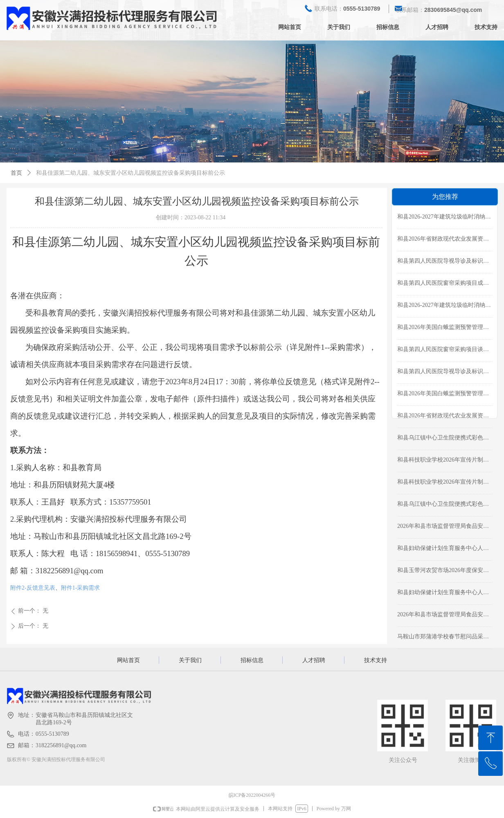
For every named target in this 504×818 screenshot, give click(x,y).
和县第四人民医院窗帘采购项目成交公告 (443, 284)
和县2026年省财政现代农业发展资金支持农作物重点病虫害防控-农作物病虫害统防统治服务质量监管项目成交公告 (444, 240)
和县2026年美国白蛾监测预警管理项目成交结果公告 (443, 328)
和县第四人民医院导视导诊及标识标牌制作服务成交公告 (443, 262)
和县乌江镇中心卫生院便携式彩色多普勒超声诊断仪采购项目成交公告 (443, 439)
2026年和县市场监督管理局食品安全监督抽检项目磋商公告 (443, 615)
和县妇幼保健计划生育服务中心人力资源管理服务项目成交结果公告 (443, 549)
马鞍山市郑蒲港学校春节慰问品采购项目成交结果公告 (443, 637)
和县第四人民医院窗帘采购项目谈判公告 (443, 350)
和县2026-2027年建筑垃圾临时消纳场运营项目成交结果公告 (444, 218)
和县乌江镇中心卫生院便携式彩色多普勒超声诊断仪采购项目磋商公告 (443, 505)
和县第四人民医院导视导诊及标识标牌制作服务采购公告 (443, 372)
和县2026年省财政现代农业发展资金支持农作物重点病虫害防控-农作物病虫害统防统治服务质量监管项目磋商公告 (444, 416)
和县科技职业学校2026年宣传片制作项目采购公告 (443, 483)
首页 (16, 173)
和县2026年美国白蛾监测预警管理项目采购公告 (443, 394)
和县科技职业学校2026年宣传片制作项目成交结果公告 (443, 461)
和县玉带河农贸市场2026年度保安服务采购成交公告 (443, 571)
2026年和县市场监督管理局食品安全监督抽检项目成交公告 (443, 527)
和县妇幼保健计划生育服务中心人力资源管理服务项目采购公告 (443, 593)
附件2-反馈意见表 (32, 588)
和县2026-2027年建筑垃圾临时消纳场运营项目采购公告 (444, 306)
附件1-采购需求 (80, 588)
